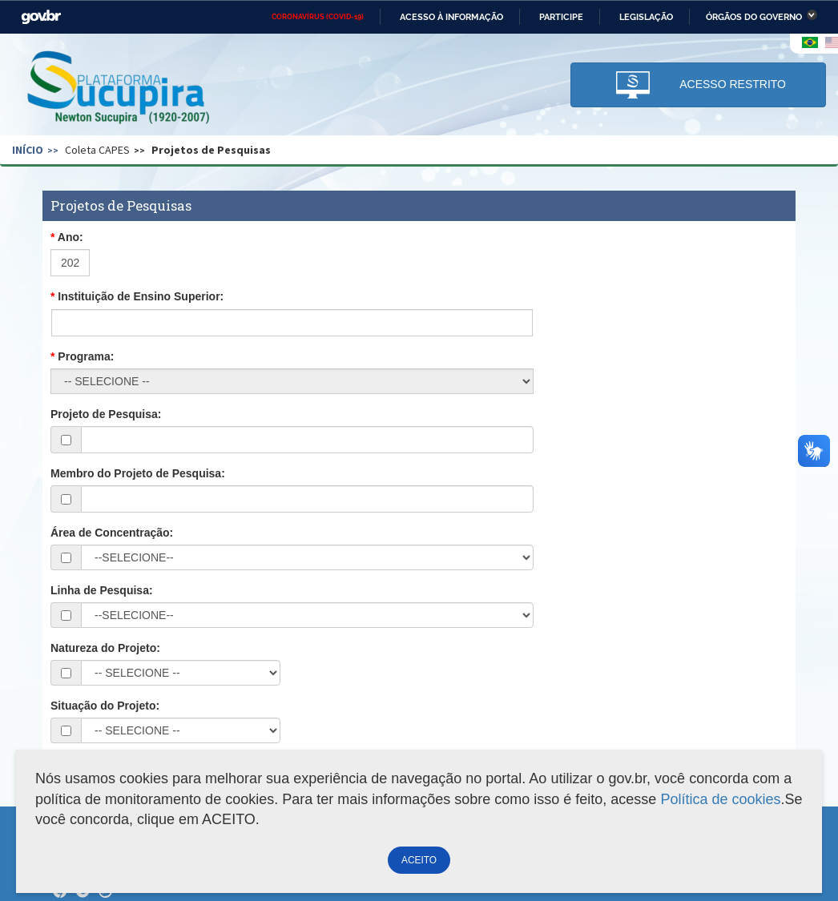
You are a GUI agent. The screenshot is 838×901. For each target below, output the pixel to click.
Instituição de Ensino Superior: (141, 296)
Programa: (86, 356)
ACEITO (419, 860)
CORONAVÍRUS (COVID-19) (318, 17)
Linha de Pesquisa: (101, 590)
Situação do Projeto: (104, 705)
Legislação (646, 16)
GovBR (41, 17)
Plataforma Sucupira (119, 88)
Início (27, 150)
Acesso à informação (451, 16)
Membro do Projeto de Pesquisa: (137, 473)
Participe (561, 16)
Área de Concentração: (111, 532)
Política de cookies (720, 799)
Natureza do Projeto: (105, 648)
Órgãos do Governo (754, 16)
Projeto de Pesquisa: (105, 414)
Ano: (70, 237)
